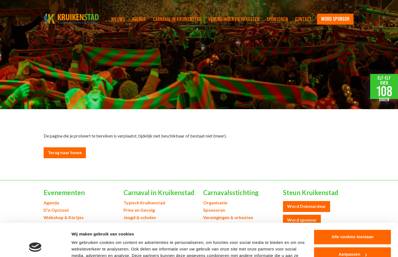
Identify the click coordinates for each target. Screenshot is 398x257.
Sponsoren (277, 19)
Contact (303, 19)
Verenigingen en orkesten (234, 19)
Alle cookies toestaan (352, 206)
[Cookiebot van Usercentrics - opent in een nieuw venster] (35, 246)
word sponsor (335, 19)
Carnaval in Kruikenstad (177, 19)
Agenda (139, 19)
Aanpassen (353, 223)
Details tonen (84, 246)
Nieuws (118, 19)
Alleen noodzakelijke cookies (352, 240)
